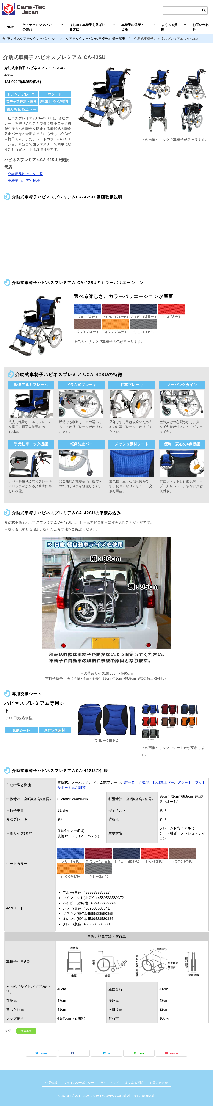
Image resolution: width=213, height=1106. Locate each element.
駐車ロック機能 (136, 782)
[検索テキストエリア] (185, 10)
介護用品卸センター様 (25, 174)
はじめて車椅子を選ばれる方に (87, 27)
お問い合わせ (201, 27)
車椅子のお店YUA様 (24, 181)
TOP (32, 38)
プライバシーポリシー (79, 1082)
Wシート (184, 782)
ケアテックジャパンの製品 (37, 27)
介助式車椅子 (26, 1030)
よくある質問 (169, 27)
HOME (9, 27)
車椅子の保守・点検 (132, 27)
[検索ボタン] (204, 10)
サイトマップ (109, 1082)
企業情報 (51, 1082)
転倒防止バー (163, 782)
